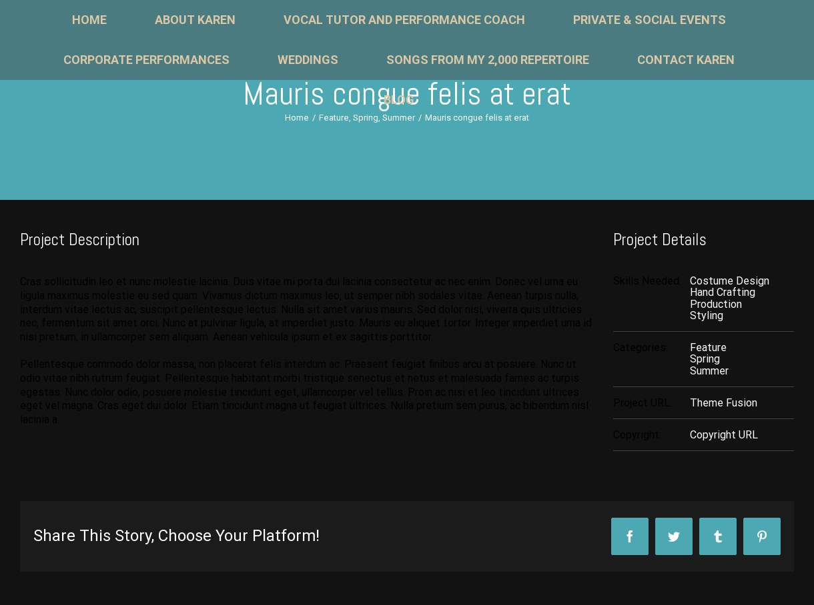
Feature (708, 347)
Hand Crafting (722, 292)
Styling (706, 315)
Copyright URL (724, 434)
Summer (709, 370)
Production (716, 304)
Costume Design (729, 281)
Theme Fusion (723, 402)
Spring (705, 358)
